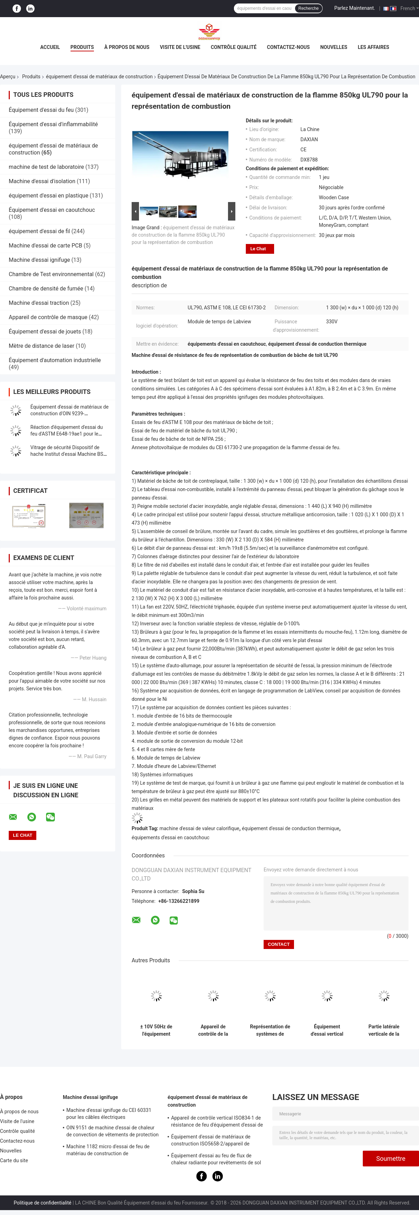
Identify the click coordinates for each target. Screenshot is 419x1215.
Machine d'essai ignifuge (39, 260)
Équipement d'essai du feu (41, 110)
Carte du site (14, 1160)
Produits (82, 47)
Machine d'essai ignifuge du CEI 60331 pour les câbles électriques (108, 1113)
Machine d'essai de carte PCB (45, 245)
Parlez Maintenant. (355, 8)
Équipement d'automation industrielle (55, 360)
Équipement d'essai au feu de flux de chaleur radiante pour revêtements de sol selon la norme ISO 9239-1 (216, 1160)
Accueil (50, 47)
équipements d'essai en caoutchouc (171, 837)
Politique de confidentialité (42, 1203)
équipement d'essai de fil (39, 231)
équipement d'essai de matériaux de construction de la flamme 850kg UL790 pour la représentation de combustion (183, 235)
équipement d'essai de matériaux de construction (99, 76)
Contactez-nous (288, 47)
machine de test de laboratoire (46, 167)
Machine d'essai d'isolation (42, 181)
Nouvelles (333, 47)
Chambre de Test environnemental (51, 274)
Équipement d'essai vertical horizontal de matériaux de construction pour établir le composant (327, 1030)
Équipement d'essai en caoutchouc (52, 210)
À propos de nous (126, 47)
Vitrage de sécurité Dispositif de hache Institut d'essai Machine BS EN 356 (66, 454)
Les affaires (373, 47)
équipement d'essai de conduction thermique (290, 828)
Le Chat (258, 248)
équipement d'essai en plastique (48, 195)
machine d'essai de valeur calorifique (199, 828)
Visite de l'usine (180, 47)
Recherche (309, 8)
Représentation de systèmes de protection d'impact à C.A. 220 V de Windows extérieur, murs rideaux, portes (270, 1030)
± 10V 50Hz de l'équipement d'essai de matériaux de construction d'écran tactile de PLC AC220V (156, 1030)
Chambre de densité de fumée (46, 288)
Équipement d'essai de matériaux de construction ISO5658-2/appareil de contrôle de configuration (210, 1141)
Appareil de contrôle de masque (48, 317)
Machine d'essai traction (39, 303)
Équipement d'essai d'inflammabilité (53, 124)
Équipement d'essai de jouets (45, 331)
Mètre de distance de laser (41, 346)
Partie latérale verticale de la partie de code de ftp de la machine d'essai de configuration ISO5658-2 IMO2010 (384, 1030)
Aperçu (7, 76)
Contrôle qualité (234, 47)
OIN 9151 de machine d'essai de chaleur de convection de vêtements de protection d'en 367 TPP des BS (112, 1132)
